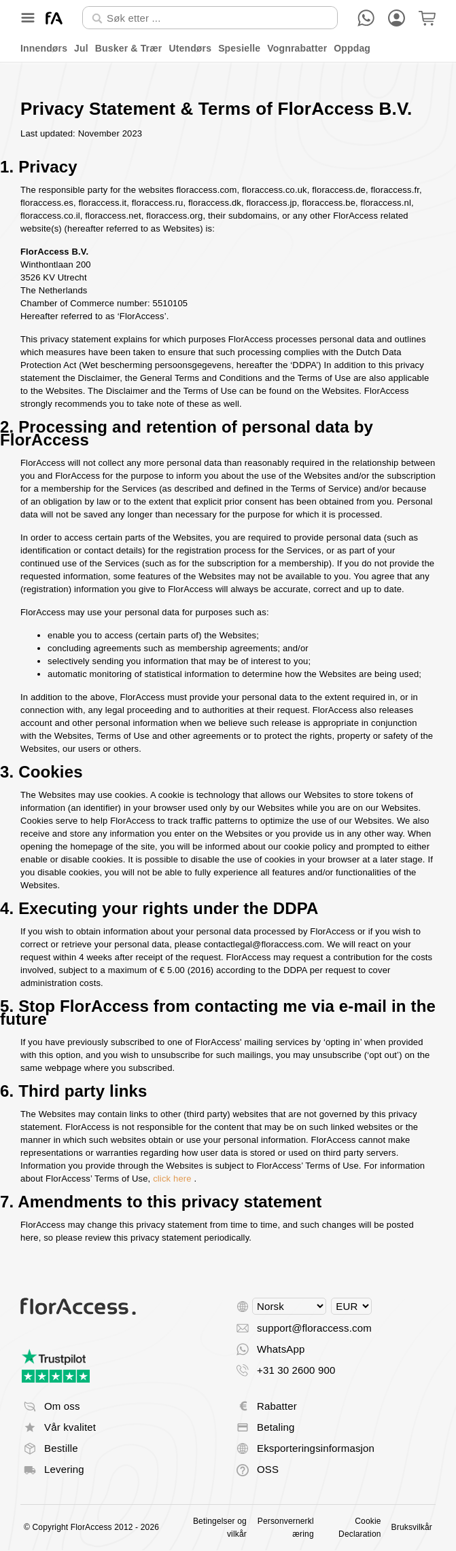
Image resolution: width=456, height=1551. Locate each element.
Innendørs (43, 48)
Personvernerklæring (286, 1527)
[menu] (228, 48)
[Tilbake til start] (54, 18)
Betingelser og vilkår (220, 1527)
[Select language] (289, 1306)
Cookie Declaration (359, 1527)
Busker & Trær (128, 48)
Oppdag (352, 48)
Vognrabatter (297, 48)
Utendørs (190, 48)
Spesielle (239, 48)
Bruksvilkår (411, 1527)
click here (172, 1178)
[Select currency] (351, 1306)
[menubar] (228, 48)
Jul (81, 48)
